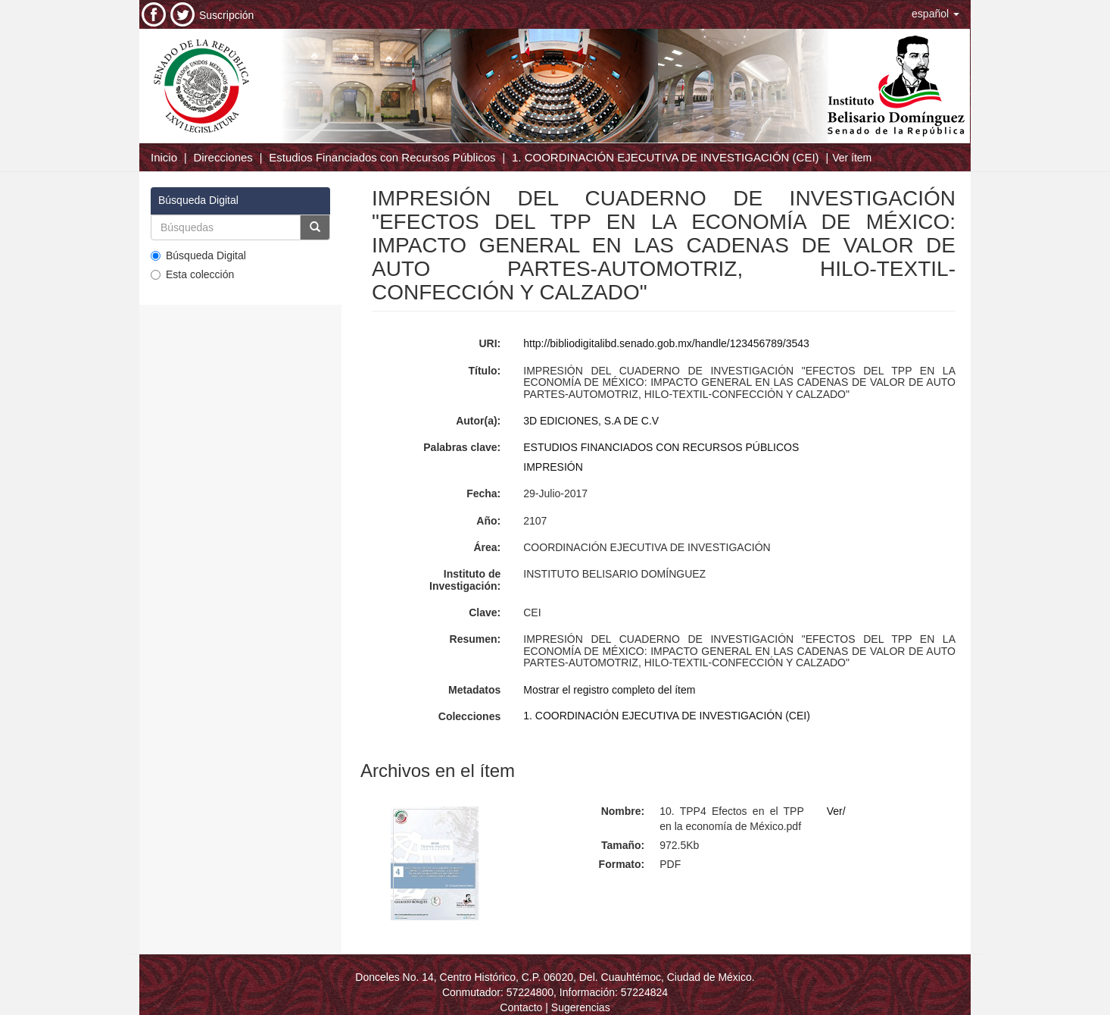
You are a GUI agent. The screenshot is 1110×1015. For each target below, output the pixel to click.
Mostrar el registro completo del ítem (609, 690)
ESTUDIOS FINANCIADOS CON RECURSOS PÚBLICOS (661, 447)
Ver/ (836, 811)
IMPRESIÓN (553, 467)
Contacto (521, 1007)
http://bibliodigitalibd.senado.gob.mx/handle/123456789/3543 (666, 343)
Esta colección (192, 274)
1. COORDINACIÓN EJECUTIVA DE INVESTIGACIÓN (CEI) (665, 157)
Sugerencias (580, 1007)
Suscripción (226, 15)
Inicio (164, 157)
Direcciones (222, 157)
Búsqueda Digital (198, 255)
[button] (935, 13)
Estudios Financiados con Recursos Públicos (382, 157)
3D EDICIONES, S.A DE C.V (591, 421)
